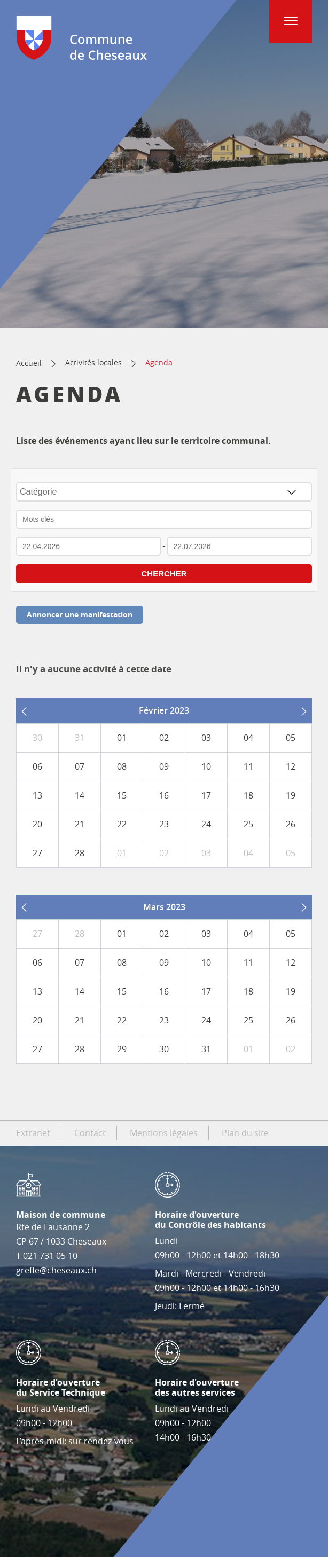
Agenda (159, 362)
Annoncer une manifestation (79, 614)
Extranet (33, 1133)
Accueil (29, 363)
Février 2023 (164, 710)
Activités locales (93, 362)
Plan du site (245, 1133)
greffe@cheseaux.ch (56, 1270)
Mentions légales (164, 1133)
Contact (90, 1133)
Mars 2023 (164, 907)
